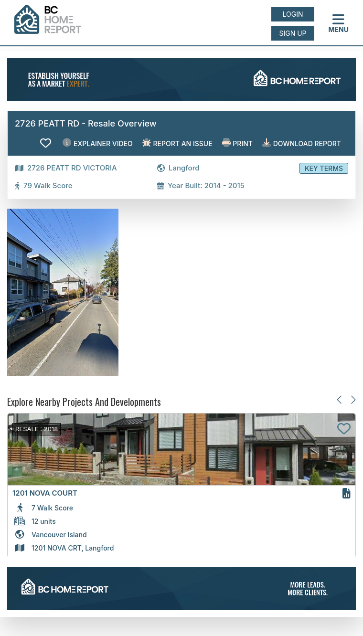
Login (293, 14)
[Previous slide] (340, 400)
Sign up (292, 33)
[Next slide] (353, 400)
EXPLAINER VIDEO (97, 143)
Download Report (301, 143)
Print (237, 143)
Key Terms (324, 168)
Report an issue (177, 143)
